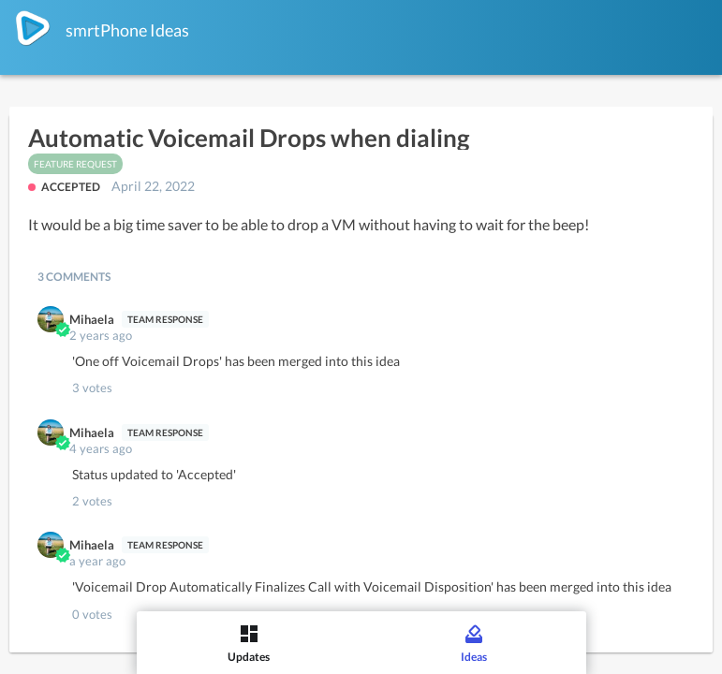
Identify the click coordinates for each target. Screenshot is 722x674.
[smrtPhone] (32, 28)
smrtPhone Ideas (127, 30)
